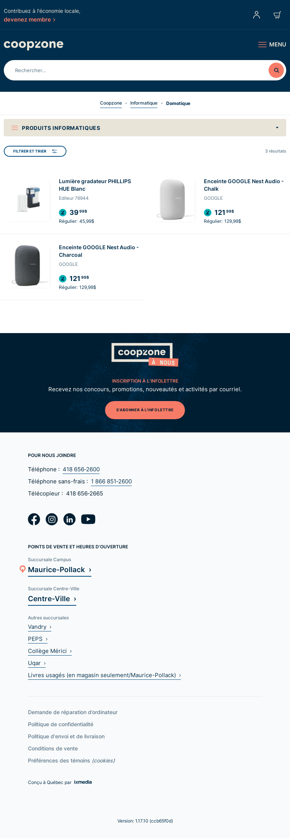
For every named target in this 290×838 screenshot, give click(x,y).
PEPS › (38, 639)
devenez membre (29, 19)
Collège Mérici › (50, 651)
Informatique (143, 103)
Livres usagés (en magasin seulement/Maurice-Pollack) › (104, 675)
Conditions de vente (53, 748)
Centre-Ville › (52, 598)
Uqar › (37, 663)
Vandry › (39, 627)
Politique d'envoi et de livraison (66, 736)
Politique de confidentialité (60, 724)
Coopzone (111, 103)
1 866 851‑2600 (111, 481)
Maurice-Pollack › (59, 569)
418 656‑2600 (81, 469)
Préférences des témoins (71, 760)
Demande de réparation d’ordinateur (72, 712)
